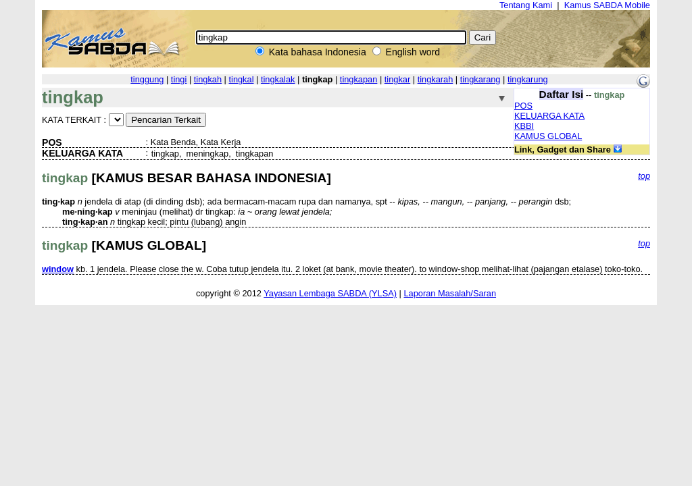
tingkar (397, 79)
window (58, 269)
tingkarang (480, 79)
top (644, 176)
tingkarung (528, 79)
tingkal (240, 79)
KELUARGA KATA (549, 116)
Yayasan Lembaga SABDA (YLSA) (330, 293)
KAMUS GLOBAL (548, 136)
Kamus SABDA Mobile (607, 5)
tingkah (208, 79)
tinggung (147, 79)
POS (523, 106)
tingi (179, 79)
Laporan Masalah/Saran (449, 293)
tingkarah (435, 79)
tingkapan (359, 79)
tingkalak (278, 79)
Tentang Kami (525, 5)
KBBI (524, 126)
